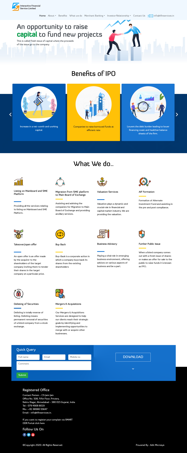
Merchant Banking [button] (93, 16)
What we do (75, 16)
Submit (22, 375)
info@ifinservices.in (161, 15)
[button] (14, 42)
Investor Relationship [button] (118, 16)
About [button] (51, 16)
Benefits (62, 16)
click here (40, 423)
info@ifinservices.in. (41, 413)
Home (43, 15)
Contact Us (139, 16)
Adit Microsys (157, 445)
